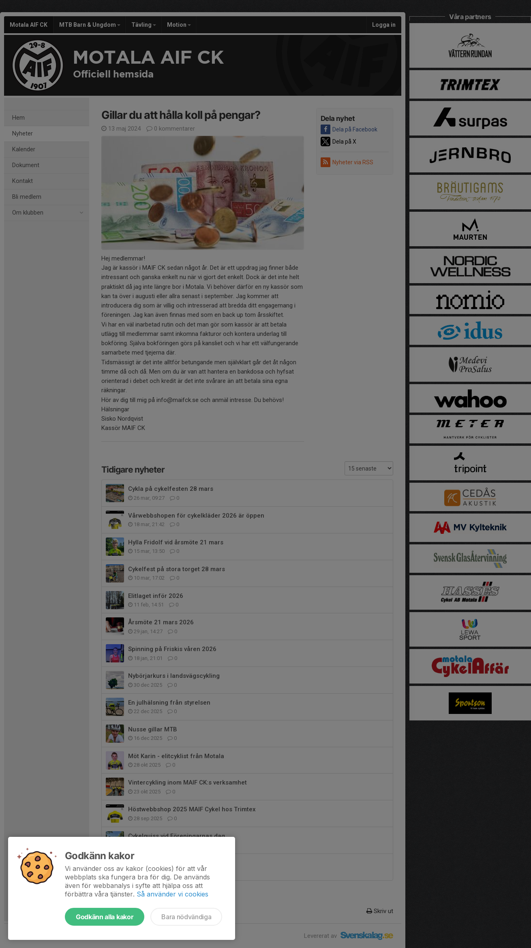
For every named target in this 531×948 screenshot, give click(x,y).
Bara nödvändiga (186, 917)
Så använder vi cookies (172, 894)
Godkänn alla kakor (104, 917)
